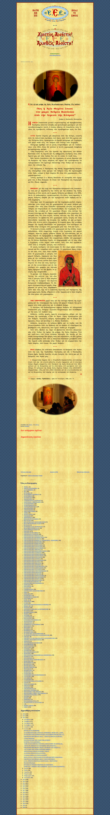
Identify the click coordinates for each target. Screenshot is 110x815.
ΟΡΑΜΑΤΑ (27, 641)
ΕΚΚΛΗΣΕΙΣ (28, 586)
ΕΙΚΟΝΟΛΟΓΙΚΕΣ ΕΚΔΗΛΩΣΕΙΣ (34, 555)
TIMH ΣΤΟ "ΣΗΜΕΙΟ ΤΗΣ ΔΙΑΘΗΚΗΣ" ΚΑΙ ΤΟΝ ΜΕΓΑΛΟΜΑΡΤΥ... (44, 766)
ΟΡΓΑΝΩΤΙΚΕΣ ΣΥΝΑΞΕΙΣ (32, 643)
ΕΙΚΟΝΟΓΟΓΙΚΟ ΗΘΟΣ (31, 532)
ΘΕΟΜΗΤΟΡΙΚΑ (29, 612)
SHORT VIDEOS (28, 705)
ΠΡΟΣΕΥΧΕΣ (28, 664)
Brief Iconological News (30, 701)
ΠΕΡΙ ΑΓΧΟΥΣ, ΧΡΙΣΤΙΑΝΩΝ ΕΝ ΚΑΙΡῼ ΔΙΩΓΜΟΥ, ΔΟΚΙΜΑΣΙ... (43, 757)
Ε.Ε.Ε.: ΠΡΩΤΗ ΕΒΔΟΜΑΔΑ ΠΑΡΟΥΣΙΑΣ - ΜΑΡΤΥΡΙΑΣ (40, 761)
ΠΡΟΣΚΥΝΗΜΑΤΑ (29, 667)
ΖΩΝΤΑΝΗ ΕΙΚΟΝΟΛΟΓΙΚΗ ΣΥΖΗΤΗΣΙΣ (36, 604)
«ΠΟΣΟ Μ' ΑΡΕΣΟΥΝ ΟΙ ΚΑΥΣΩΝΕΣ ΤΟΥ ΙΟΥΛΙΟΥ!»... (40, 745)
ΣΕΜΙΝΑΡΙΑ (27, 672)
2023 (24, 779)
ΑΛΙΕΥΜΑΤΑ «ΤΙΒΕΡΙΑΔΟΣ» (32, 502)
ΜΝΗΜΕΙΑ (27, 629)
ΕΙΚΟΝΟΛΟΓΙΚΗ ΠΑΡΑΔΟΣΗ (32, 572)
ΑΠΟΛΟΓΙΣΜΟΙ (28, 510)
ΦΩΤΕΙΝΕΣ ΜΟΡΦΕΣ (30, 690)
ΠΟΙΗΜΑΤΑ (27, 656)
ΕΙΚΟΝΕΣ (27, 531)
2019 (24, 787)
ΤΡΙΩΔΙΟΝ (27, 685)
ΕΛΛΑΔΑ (26, 587)
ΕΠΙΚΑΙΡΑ (27, 594)
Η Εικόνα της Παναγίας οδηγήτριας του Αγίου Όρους (38, 764)
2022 (24, 781)
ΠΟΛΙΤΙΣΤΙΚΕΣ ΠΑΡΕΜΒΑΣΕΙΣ (33, 659)
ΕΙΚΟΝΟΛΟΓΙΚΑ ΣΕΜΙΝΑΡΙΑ (33, 543)
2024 (24, 717)
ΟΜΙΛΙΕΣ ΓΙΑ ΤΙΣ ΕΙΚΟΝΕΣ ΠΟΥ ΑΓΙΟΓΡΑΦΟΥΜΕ (39, 638)
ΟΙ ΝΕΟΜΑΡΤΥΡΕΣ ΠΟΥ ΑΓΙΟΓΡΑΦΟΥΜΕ (37, 635)
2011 (24, 801)
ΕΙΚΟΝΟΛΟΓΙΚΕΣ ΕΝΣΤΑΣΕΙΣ (33, 557)
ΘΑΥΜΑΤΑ (27, 426)
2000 (24, 807)
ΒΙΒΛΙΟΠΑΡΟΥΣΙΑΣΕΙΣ (31, 519)
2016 (24, 792)
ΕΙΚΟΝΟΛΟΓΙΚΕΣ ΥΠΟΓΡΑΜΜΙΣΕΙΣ (35, 571)
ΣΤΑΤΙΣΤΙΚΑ (28, 673)
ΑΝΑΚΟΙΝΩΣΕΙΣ (29, 505)
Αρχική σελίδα (54, 472)
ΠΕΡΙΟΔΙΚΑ (27, 653)
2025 (24, 716)
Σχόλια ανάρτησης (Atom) (35, 475)
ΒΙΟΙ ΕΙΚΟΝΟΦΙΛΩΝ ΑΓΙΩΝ (32, 523)
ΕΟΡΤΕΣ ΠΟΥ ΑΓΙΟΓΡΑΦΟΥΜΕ (33, 591)
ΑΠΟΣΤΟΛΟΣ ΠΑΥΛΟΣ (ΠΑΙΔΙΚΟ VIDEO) (36, 751)
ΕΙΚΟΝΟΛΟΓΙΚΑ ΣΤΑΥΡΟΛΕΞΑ (33, 545)
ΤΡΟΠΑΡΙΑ (27, 687)
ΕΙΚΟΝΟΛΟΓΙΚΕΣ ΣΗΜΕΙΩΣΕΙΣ (34, 568)
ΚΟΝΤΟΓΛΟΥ (28, 618)
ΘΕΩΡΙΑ (26, 613)
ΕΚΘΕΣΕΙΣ (27, 584)
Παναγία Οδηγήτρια (29, 763)
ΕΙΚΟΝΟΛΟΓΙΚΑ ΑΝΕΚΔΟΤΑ (32, 536)
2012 (24, 800)
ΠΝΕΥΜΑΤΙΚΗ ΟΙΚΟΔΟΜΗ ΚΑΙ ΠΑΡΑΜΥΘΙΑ (38, 655)
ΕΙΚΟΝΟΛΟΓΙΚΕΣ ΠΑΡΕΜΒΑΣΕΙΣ (34, 566)
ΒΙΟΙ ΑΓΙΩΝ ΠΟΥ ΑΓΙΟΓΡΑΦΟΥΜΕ (34, 522)
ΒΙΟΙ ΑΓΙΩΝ (27, 520)
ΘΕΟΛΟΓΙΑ (27, 610)
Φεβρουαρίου (28, 775)
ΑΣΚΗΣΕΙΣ (27, 516)
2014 (24, 796)
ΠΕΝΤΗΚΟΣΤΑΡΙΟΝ (30, 652)
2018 (24, 788)
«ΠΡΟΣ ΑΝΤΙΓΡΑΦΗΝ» (30, 488)
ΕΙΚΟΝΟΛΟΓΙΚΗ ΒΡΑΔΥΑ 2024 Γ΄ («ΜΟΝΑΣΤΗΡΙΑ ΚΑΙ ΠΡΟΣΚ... (43, 736)
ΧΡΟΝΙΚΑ (27, 696)
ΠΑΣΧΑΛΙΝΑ (28, 647)
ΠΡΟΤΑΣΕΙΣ (27, 669)
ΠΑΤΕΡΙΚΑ (27, 649)
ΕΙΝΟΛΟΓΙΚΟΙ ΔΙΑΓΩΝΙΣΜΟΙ (33, 583)
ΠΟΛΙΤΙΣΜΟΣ (28, 658)
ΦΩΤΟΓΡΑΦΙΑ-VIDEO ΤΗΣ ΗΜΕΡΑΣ (35, 693)
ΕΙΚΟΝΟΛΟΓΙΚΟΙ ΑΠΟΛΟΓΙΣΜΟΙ (34, 575)
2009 (24, 805)
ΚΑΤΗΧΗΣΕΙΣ (28, 617)
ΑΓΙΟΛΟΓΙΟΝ (28, 497)
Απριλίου (27, 772)
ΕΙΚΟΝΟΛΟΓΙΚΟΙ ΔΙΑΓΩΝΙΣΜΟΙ (34, 577)
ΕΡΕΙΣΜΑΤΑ (27, 601)
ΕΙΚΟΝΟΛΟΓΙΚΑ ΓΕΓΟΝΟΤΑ (32, 539)
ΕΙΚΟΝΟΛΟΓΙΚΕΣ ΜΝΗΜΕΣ (32, 565)
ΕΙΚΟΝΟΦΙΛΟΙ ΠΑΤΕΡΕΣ (31, 581)
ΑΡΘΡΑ (26, 513)
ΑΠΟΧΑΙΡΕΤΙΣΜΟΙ (30, 511)
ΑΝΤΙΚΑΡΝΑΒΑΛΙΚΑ (30, 506)
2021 (24, 783)
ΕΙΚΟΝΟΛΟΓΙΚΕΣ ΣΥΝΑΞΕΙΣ (33, 569)
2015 (24, 794)
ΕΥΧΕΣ (26, 603)
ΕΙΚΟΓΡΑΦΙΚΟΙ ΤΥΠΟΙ (31, 529)
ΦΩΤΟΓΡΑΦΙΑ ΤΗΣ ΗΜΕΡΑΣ (32, 691)
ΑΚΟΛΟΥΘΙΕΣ (28, 499)
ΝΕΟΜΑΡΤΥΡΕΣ (29, 632)
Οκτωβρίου (27, 723)
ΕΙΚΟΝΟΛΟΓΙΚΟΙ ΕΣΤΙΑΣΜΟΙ (33, 580)
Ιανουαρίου (27, 777)
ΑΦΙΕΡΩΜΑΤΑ (28, 517)
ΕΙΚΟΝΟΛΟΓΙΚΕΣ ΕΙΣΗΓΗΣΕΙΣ (33, 554)
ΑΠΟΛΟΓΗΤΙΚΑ (29, 508)
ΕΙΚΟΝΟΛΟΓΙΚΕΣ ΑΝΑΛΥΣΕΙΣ (33, 546)
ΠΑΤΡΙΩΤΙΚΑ (28, 650)
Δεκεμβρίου (27, 719)
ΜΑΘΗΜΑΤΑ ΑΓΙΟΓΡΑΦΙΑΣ (32, 624)
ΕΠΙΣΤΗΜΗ (27, 598)
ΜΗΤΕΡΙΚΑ (27, 627)
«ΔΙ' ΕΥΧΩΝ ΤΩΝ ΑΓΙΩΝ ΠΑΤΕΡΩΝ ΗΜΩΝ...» (37, 749)
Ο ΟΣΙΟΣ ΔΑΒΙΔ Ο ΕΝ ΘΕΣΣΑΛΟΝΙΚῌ (35, 755)
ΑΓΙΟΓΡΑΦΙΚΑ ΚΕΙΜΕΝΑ (31, 494)
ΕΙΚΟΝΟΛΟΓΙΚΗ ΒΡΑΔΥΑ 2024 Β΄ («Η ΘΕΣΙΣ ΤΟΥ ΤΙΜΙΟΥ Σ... (42, 747)
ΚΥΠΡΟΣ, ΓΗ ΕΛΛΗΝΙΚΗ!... (32, 742)
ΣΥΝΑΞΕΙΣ (27, 678)
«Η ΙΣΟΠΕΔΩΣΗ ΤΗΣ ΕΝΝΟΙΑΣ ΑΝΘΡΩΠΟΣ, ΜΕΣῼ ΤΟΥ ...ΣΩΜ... (44, 732)
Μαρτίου (26, 774)
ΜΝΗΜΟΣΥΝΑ (28, 630)
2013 (24, 798)
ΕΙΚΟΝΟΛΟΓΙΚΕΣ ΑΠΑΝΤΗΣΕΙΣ (34, 548)
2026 (24, 714)
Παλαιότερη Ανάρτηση (83, 472)
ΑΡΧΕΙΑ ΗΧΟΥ (28, 514)
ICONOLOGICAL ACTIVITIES (33, 702)
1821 (25, 491)
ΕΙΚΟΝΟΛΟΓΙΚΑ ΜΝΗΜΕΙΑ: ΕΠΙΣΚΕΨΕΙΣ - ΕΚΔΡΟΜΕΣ (41, 540)
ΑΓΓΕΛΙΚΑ (27, 493)
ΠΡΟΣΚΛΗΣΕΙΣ (28, 665)
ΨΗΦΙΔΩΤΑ (27, 699)
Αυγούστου (27, 727)
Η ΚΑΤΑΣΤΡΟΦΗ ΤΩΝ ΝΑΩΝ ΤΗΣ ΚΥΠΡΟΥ (37, 740)
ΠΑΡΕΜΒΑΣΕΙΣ (28, 644)
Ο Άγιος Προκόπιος (29, 738)
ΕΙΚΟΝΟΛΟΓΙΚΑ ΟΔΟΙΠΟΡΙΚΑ (33, 542)
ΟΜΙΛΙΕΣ (27, 636)
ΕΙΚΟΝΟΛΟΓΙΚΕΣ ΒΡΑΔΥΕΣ (32, 549)
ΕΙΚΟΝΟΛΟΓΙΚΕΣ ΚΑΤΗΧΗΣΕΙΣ (34, 560)
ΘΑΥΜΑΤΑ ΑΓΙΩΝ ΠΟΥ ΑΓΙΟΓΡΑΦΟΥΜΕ (36, 609)
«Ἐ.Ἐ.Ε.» (26, 487)
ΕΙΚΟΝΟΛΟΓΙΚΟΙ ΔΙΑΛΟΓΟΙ (32, 578)
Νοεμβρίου (27, 721)
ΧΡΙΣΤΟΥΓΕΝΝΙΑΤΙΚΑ (31, 695)
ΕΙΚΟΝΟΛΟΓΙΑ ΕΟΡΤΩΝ (31, 534)
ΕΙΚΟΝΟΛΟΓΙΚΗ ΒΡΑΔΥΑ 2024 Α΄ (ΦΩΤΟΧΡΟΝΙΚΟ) (39, 759)
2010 (24, 803)
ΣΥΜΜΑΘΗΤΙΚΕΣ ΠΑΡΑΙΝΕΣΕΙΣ (34, 675)
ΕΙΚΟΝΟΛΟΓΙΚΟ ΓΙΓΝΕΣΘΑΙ (32, 574)
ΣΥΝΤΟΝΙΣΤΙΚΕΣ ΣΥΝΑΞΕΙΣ (33, 681)
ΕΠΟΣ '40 (26, 600)
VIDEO (26, 707)
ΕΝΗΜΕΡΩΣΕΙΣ (28, 589)
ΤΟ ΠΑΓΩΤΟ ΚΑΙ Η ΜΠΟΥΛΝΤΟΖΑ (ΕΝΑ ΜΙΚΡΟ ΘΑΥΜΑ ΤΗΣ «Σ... (44, 734)
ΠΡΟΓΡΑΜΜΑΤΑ (29, 662)
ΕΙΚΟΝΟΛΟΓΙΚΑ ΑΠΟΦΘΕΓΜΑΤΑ (34, 537)
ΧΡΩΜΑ (26, 698)
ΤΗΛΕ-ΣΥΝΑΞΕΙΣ (29, 684)
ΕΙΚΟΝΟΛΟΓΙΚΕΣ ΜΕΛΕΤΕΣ (32, 563)
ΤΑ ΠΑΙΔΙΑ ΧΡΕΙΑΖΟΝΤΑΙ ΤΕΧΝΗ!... (35, 753)
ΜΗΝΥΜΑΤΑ (27, 626)
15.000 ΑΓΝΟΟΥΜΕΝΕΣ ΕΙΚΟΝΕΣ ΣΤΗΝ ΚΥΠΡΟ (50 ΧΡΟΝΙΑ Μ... (43, 744)
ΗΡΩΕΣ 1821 (27, 606)
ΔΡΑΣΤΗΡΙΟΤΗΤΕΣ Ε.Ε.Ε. (31, 528)
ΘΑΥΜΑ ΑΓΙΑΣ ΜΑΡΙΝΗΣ (31, 730)
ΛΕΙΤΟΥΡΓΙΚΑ (28, 621)
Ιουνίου (26, 768)
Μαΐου (26, 770)
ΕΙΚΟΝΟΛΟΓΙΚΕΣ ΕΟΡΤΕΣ (32, 558)
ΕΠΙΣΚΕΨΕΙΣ (28, 595)
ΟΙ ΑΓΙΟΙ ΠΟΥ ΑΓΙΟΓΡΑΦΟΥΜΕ (33, 633)
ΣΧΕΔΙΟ (26, 682)
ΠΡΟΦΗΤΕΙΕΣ (28, 670)
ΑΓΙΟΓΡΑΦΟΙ (28, 496)
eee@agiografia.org (55, 55)
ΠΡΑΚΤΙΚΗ (27, 661)
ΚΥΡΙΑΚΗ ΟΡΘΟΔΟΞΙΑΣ (31, 620)
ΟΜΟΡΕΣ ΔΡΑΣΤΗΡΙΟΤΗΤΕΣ (32, 639)
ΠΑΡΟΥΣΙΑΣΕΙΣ (29, 646)
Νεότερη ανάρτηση (26, 472)
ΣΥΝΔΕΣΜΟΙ (28, 679)
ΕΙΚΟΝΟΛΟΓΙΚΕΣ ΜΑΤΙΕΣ (32, 561)
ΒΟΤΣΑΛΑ (27, 525)
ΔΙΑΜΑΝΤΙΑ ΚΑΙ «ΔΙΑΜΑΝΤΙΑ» (33, 526)
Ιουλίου (26, 729)
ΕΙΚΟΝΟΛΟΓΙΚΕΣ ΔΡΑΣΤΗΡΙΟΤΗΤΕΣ (35, 551)
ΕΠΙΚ (25, 592)
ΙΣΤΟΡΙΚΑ (27, 615)
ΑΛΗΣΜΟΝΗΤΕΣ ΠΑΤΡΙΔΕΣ (32, 500)
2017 (24, 790)
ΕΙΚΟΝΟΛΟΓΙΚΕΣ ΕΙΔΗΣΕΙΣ (32, 552)
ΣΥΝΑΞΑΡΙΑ (27, 676)
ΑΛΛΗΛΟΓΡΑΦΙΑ (29, 503)
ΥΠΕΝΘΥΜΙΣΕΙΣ (29, 688)
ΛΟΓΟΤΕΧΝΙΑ (28, 623)
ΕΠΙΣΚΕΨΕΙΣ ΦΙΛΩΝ (30, 597)
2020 (24, 785)
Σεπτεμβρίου (28, 725)
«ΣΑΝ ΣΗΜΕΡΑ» (28, 490)
